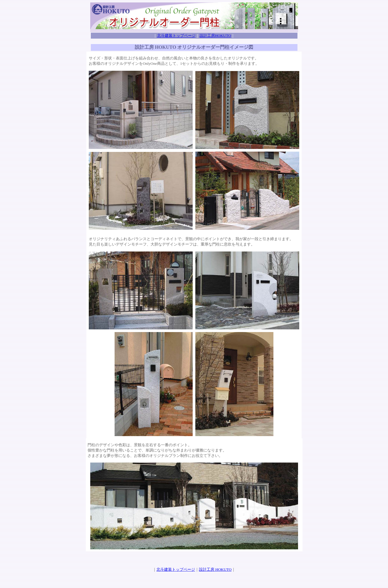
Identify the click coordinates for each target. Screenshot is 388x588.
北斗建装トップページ (176, 35)
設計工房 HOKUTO (215, 569)
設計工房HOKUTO (215, 35)
